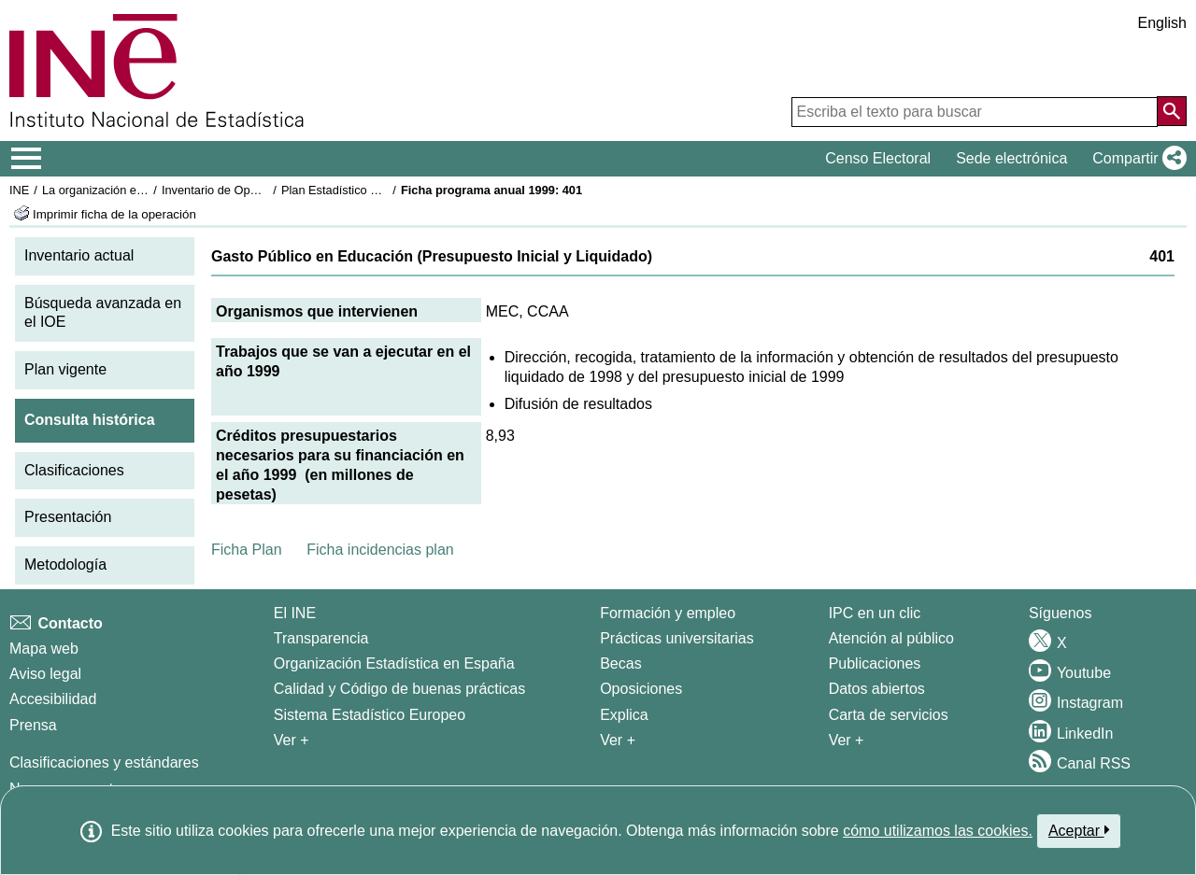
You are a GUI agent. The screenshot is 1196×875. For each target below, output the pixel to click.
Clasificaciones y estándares (104, 762)
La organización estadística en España (145, 190)
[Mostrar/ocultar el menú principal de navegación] (26, 159)
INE (19, 190)
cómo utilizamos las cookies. (937, 831)
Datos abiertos (877, 689)
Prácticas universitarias (677, 638)
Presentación (67, 517)
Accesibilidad (52, 699)
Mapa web (43, 648)
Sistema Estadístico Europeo (369, 715)
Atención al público (891, 638)
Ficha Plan (246, 549)
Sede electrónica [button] (1011, 158)
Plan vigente (65, 369)
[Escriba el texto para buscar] (974, 112)
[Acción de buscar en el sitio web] (1172, 111)
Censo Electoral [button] (878, 158)
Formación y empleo (667, 613)
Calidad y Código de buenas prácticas (400, 689)
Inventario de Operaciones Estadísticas (266, 190)
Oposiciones (641, 689)
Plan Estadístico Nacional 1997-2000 (379, 190)
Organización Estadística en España (394, 663)
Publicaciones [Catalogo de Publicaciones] (875, 663)
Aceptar (1078, 830)
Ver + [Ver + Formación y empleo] (617, 740)
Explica (624, 715)
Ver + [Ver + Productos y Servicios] (846, 740)
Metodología (65, 564)
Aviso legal (45, 674)
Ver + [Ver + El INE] (291, 740)
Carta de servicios (888, 715)
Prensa (33, 725)
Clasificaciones (74, 470)
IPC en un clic (875, 613)
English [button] (1162, 23)
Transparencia (321, 638)
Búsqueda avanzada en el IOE (102, 313)
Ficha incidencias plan (379, 549)
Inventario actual (79, 255)
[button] (1136, 159)
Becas (620, 663)
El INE (295, 613)
